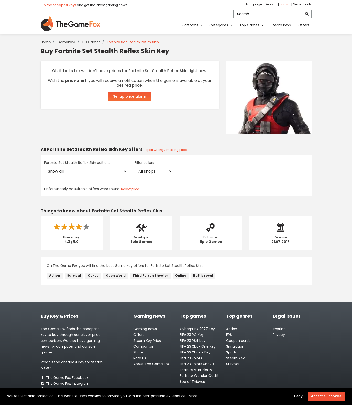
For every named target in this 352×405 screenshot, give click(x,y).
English (285, 4)
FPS (229, 334)
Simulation (235, 346)
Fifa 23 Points (191, 358)
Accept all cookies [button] (326, 396)
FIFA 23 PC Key (192, 334)
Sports (231, 352)
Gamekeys (66, 42)
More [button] (192, 396)
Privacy (279, 334)
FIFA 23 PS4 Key (192, 340)
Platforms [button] (190, 25)
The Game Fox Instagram (65, 383)
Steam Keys (281, 25)
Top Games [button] (249, 25)
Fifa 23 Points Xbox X (197, 364)
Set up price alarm (129, 96)
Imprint (279, 328)
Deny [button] (298, 396)
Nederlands (302, 4)
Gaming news (145, 328)
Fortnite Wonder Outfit (199, 375)
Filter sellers (144, 162)
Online (180, 275)
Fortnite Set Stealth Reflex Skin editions (77, 162)
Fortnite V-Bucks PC (196, 369)
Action (54, 275)
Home (46, 42)
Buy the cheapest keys (58, 5)
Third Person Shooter (150, 275)
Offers (303, 25)
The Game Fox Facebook (64, 377)
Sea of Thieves (192, 381)
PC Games (91, 42)
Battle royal (203, 275)
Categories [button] (219, 25)
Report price (130, 189)
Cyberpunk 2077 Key (197, 328)
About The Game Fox (151, 364)
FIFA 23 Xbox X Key (195, 352)
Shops (138, 352)
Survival (74, 275)
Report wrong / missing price (165, 150)
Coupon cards (238, 340)
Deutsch (271, 4)
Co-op (93, 275)
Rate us (139, 358)
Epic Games (141, 241)
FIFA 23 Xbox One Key (198, 346)
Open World (116, 275)
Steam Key (235, 358)
